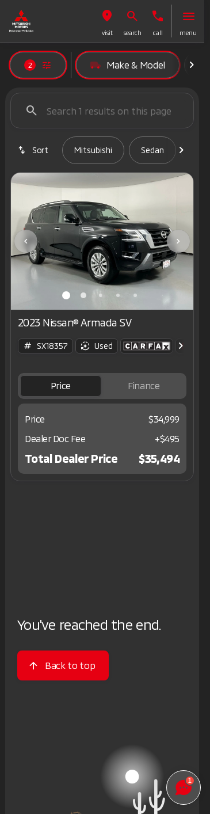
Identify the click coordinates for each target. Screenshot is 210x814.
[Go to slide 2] (83, 295)
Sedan (152, 150)
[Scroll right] (191, 65)
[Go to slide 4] (118, 295)
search (133, 32)
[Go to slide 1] (66, 295)
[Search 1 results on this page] (102, 110)
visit (107, 32)
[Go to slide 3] (101, 295)
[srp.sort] (34, 150)
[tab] (60, 386)
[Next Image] (178, 241)
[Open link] (146, 345)
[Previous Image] (25, 241)
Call (158, 32)
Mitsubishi (93, 150)
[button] (107, 21)
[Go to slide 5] (135, 295)
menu (188, 32)
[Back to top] (63, 665)
